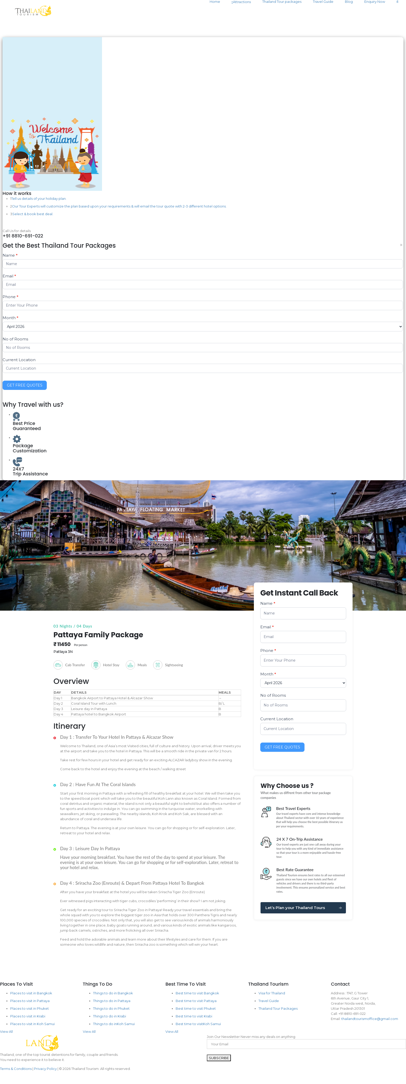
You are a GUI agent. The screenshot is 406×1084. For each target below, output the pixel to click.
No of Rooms (15, 339)
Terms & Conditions (16, 1069)
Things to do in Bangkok (113, 993)
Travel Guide (268, 1001)
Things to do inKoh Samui (114, 1024)
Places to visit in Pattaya (30, 1001)
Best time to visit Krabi (194, 1016)
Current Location (19, 359)
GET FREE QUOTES (24, 385)
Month (10, 317)
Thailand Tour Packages (278, 1008)
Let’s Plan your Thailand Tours (295, 907)
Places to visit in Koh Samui (32, 1024)
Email (9, 276)
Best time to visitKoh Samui (198, 1024)
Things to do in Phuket (111, 1008)
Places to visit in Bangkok (31, 993)
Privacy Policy (45, 1069)
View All (6, 1031)
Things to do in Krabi (109, 1016)
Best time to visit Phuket (196, 1008)
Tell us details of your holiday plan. (38, 198)
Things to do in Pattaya (111, 1001)
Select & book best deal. (32, 214)
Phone (10, 296)
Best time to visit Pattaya (196, 1001)
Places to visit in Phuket (29, 1008)
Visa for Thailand (271, 993)
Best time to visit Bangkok (197, 993)
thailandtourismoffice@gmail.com (369, 1019)
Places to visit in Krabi (27, 1016)
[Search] (397, 1)
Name (10, 255)
